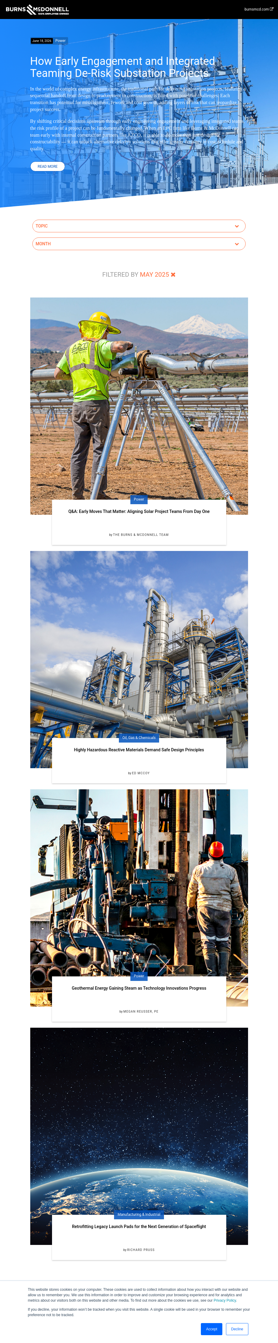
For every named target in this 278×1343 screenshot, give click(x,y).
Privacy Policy (225, 1300)
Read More (48, 166)
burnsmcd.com (258, 9)
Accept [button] (211, 1329)
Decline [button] (237, 1329)
